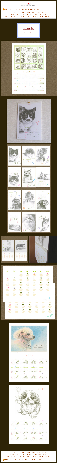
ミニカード (20, 12)
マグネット (28, 16)
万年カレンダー (38, 16)
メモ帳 (12, 14)
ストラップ (20, 16)
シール (45, 14)
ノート (18, 14)
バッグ (7, 16)
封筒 (38, 12)
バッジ (13, 16)
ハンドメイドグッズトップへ (22, 9)
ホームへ (8, 9)
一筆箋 (27, 12)
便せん (33, 12)
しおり (24, 14)
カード (13, 12)
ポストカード (48, 16)
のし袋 (44, 12)
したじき (30, 14)
